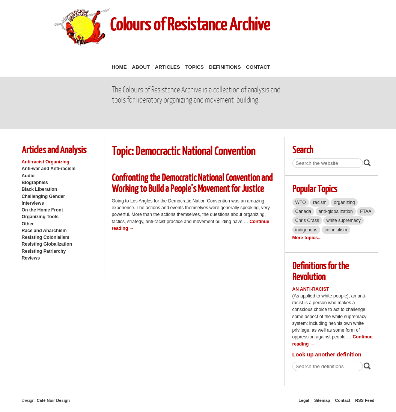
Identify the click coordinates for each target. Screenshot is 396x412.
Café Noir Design (53, 400)
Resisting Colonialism (45, 237)
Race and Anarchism (44, 230)
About (141, 67)
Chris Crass (307, 220)
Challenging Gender (43, 196)
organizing (344, 202)
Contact (258, 67)
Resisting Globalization (47, 244)
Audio (28, 175)
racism (320, 202)
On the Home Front (42, 210)
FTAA (365, 211)
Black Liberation (39, 189)
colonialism (336, 229)
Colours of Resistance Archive (190, 24)
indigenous (306, 229)
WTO (300, 202)
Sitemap (322, 400)
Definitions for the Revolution (320, 271)
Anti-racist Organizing (45, 161)
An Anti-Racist (310, 289)
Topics (194, 67)
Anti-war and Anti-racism (49, 168)
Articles (167, 67)
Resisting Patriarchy (44, 251)
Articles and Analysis (54, 149)
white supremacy (343, 220)
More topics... (307, 237)
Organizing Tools (40, 216)
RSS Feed (364, 400)
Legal (303, 400)
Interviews (33, 203)
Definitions (225, 67)
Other (28, 223)
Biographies (35, 182)
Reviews (31, 258)
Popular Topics (314, 188)
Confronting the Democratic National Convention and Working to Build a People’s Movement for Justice (192, 182)
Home (119, 67)
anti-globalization (336, 211)
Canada (303, 211)
